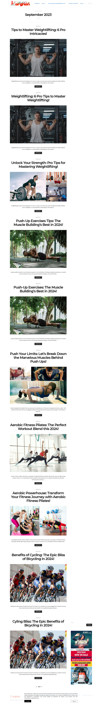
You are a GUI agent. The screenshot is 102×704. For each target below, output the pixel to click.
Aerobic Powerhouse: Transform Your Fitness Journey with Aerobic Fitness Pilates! (38, 497)
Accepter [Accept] (28, 701)
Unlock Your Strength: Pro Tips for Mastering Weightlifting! (38, 165)
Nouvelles (38, 26)
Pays (81, 3)
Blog (43, 3)
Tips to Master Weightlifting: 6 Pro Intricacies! (38, 32)
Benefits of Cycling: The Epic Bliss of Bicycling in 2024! (38, 557)
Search (72, 622)
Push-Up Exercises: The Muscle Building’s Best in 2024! (38, 289)
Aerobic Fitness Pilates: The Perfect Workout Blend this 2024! (38, 427)
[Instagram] (90, 3)
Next (39, 686)
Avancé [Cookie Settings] (74, 701)
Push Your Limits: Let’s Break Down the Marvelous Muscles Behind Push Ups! (38, 357)
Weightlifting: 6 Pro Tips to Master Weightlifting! (38, 98)
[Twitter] (89, 3)
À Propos (37, 3)
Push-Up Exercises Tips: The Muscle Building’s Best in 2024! (38, 223)
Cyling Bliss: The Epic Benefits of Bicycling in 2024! (38, 623)
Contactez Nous (73, 3)
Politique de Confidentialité (56, 3)
